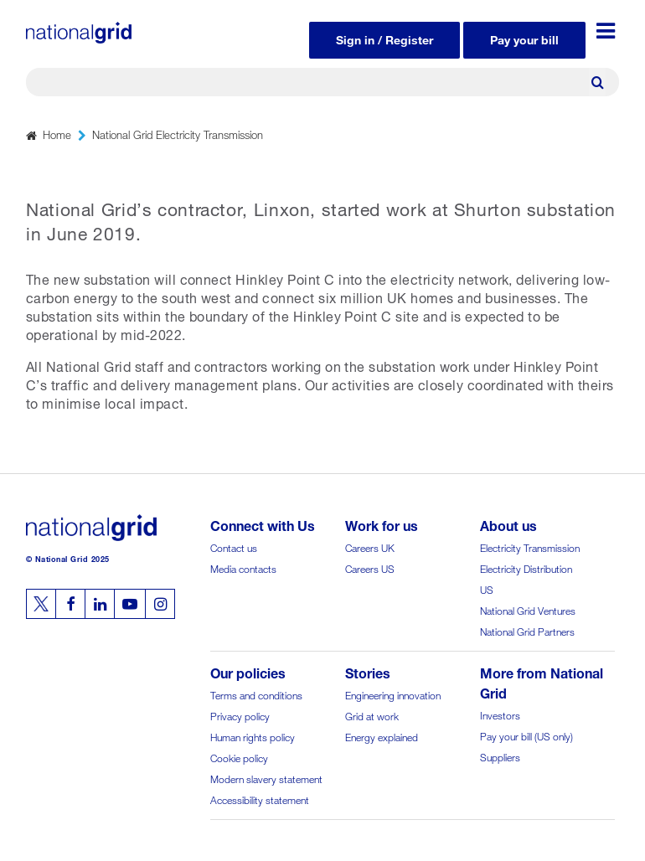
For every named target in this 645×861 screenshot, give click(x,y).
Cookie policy (239, 756)
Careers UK (370, 546)
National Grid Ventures (527, 609)
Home (57, 133)
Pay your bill (524, 38)
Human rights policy (252, 735)
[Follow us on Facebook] (70, 604)
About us (508, 524)
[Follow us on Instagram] (160, 604)
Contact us (233, 546)
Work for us (381, 524)
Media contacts (243, 567)
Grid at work (372, 714)
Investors (500, 714)
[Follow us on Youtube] (130, 604)
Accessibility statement (259, 798)
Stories (367, 671)
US (486, 588)
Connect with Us (262, 524)
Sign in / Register (384, 38)
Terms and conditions (256, 694)
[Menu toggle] (605, 31)
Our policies (248, 671)
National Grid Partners (527, 630)
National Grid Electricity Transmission (177, 133)
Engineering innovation (393, 694)
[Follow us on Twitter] (41, 604)
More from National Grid (541, 681)
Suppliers (500, 756)
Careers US (370, 567)
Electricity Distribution (526, 567)
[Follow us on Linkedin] (99, 604)
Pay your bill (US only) (526, 735)
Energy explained (381, 735)
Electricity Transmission (530, 546)
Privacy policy (240, 714)
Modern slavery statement (266, 777)
